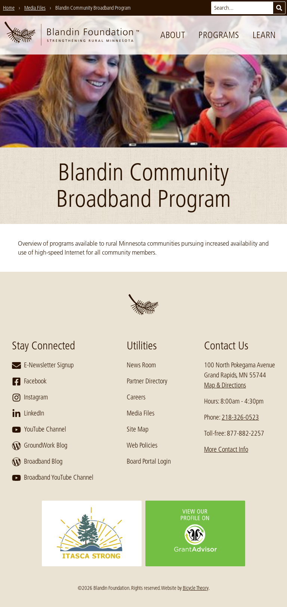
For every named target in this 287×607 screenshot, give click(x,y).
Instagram (30, 397)
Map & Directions (225, 385)
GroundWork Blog (39, 445)
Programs (218, 34)
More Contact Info (226, 449)
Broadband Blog (37, 461)
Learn (264, 34)
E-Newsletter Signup (43, 365)
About (172, 34)
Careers (136, 397)
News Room (141, 365)
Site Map (137, 429)
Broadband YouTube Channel (52, 477)
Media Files (140, 413)
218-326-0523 (240, 417)
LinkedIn (28, 413)
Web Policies (142, 445)
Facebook (29, 381)
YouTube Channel (39, 429)
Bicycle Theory (196, 588)
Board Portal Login (149, 461)
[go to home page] (71, 35)
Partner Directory (147, 381)
